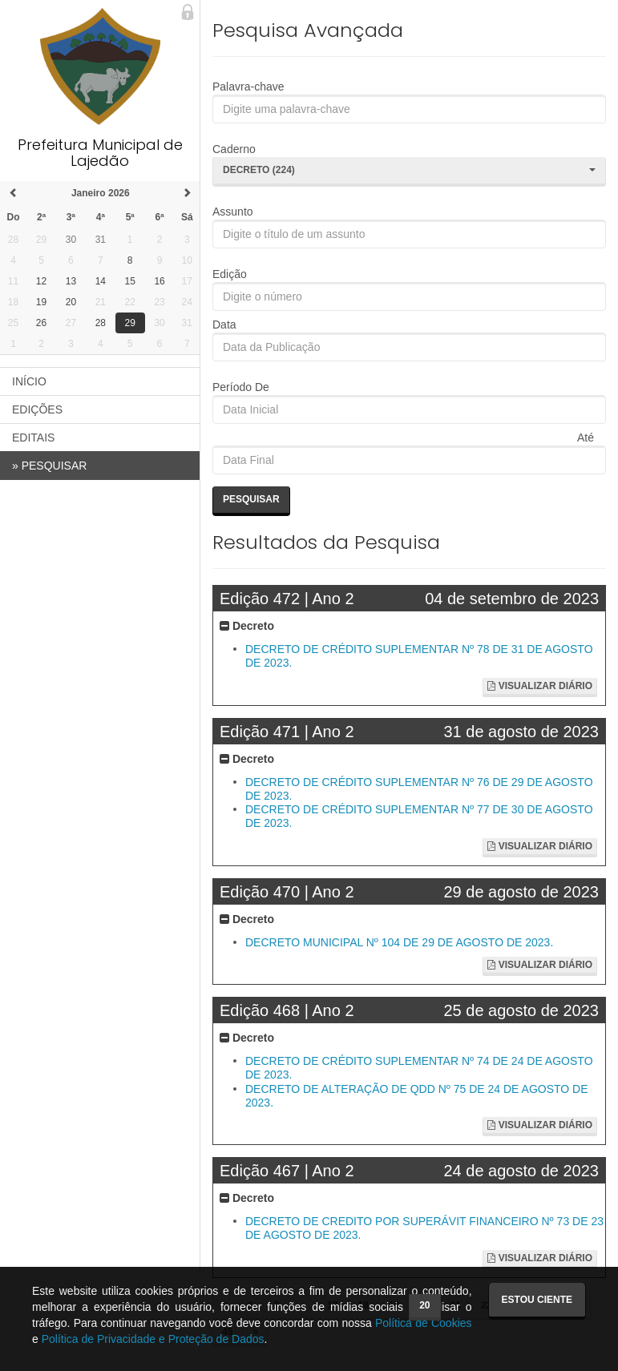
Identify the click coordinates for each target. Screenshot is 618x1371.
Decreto (247, 625)
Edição (229, 274)
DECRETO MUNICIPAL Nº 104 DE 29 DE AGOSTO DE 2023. (399, 942)
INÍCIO (29, 381)
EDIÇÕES (37, 409)
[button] (409, 171)
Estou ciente (537, 1299)
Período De (240, 387)
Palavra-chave (248, 86)
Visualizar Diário (539, 686)
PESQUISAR (49, 465)
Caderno (234, 149)
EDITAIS (33, 437)
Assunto (232, 211)
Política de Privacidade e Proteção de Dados (153, 1339)
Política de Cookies (423, 1323)
